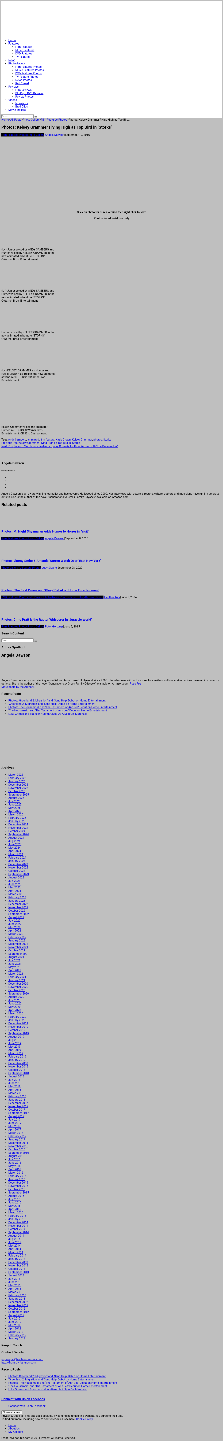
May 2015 (14, 1205)
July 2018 (14, 1079)
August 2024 (16, 837)
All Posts (15, 119)
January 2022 (16, 940)
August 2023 (16, 877)
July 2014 (14, 1239)
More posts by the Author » (18, 687)
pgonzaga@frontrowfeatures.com (22, 1359)
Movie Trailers (17, 110)
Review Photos (24, 96)
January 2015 (16, 1219)
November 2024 (18, 827)
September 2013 (18, 1272)
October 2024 (16, 831)
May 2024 (14, 847)
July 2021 (14, 960)
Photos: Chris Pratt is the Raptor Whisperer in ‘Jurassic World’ (46, 620)
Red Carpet (22, 83)
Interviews (21, 103)
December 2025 (18, 784)
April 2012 (14, 1328)
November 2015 (18, 1186)
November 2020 (18, 987)
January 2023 (16, 900)
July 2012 (14, 1318)
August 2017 (16, 1116)
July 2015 (14, 1199)
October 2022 (16, 910)
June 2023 (14, 884)
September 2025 (18, 794)
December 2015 (18, 1182)
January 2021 (16, 980)
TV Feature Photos (26, 76)
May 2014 (14, 1245)
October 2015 (16, 1189)
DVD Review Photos (40, 597)
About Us (14, 1428)
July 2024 (14, 841)
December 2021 (18, 943)
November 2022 (18, 907)
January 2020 (16, 1020)
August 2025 (16, 798)
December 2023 (18, 864)
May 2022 (14, 927)
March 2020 (15, 1013)
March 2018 (15, 1093)
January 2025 (16, 821)
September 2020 (18, 993)
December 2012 (18, 1302)
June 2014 (14, 1242)
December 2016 (18, 1142)
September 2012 (18, 1312)
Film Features (23, 47)
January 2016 (16, 1179)
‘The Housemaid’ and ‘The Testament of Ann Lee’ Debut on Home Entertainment (57, 710)
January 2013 (16, 1298)
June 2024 (14, 844)
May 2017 (14, 1126)
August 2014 (16, 1235)
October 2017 (16, 1109)
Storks (107, 439)
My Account (15, 1431)
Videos (12, 100)
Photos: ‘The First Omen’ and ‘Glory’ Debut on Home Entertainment (50, 590)
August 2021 (16, 957)
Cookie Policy (84, 1419)
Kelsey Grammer (82, 439)
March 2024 (15, 854)
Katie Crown (63, 439)
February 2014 (17, 1255)
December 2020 (18, 983)
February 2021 (17, 977)
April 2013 (14, 1288)
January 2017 (16, 1139)
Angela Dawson (54, 134)
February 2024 (17, 857)
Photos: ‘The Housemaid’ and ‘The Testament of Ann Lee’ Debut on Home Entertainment (62, 707)
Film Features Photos (28, 66)
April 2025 (14, 811)
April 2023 (14, 890)
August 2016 (16, 1156)
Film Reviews (23, 90)
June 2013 (14, 1282)
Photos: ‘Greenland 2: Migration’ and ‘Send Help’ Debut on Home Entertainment (57, 700)
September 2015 (18, 1192)
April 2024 (14, 851)
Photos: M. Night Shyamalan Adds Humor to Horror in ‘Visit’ (45, 531)
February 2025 (17, 817)
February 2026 (17, 778)
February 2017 (17, 1136)
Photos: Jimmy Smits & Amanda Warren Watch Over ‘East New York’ (51, 561)
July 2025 (14, 801)
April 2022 (14, 930)
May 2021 (14, 967)
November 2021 (18, 947)
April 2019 (14, 1050)
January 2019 (16, 1060)
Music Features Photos (29, 70)
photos (97, 439)
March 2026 (15, 774)
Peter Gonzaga (54, 626)
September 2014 (18, 1232)
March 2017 (15, 1133)
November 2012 (18, 1305)
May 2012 (14, 1325)
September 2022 (18, 914)
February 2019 (17, 1056)
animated (33, 439)
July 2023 (14, 880)
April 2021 (14, 970)
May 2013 (14, 1285)
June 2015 (14, 1202)
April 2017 (14, 1129)
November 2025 (18, 788)
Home (12, 40)
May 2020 (14, 1006)
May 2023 (14, 887)
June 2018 (14, 1083)
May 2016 (14, 1166)
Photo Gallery (16, 63)
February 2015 (17, 1215)
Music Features (24, 50)
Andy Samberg (17, 439)
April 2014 (14, 1249)
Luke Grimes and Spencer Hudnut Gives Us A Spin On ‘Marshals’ (47, 713)
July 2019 (14, 1040)
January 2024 (16, 861)
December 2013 (18, 1262)
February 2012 (17, 1335)
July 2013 (14, 1278)
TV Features (22, 56)
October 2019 (16, 1030)
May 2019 (14, 1046)
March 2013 (15, 1292)
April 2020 (14, 1010)
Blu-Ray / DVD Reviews (29, 93)
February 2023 (17, 897)
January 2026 (16, 781)
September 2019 (18, 1033)
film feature (47, 439)
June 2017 (14, 1123)
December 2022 (18, 904)
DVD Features (23, 53)
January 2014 (16, 1259)
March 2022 (15, 934)
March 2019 (15, 1053)
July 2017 (14, 1119)
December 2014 (18, 1222)
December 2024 (18, 824)
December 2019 (18, 1023)
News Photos (23, 80)
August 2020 (16, 997)
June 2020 (14, 1003)
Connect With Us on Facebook (23, 1399)
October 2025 (16, 791)
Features (13, 43)
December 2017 (18, 1103)
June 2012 (14, 1322)
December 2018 (18, 1063)
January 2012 (16, 1338)
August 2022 (16, 917)
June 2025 (14, 804)
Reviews (13, 86)
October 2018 (16, 1069)
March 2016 (15, 1172)
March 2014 (15, 1252)
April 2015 (14, 1209)
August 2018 (16, 1076)
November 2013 (18, 1265)
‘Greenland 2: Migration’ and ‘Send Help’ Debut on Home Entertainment (51, 703)
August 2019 (16, 1036)
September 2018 (18, 1073)
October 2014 (16, 1229)
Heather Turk (112, 597)
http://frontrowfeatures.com (18, 1362)
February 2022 (17, 937)
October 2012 (16, 1308)
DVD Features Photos (28, 73)
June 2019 (14, 1043)
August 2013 (16, 1275)
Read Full (135, 683)
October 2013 (16, 1268)
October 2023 (16, 871)
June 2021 (14, 963)
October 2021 (16, 950)
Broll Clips (21, 106)
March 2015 (15, 1212)
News (11, 60)
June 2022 (14, 924)
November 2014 (18, 1225)
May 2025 (14, 808)
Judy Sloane (49, 567)
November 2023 (18, 867)
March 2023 (15, 894)
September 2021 (18, 953)
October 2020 (16, 990)
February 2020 (17, 1016)
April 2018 (14, 1089)
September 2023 (18, 874)
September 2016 (18, 1152)
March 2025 (15, 814)
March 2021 (15, 973)
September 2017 (18, 1113)
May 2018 (14, 1086)
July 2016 (14, 1159)
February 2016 (17, 1176)
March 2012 (15, 1331)
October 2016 (16, 1149)
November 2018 (18, 1066)
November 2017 (18, 1106)
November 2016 (18, 1146)
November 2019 (18, 1026)
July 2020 (14, 1000)
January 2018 (16, 1099)
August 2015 (16, 1196)
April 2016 (14, 1169)
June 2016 (14, 1162)
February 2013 (17, 1295)
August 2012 (16, 1315)
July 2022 (14, 920)
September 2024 (18, 834)
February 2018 (17, 1096)
